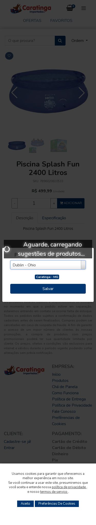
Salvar (48, 289)
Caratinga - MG (47, 277)
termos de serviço (54, 491)
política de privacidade (69, 487)
